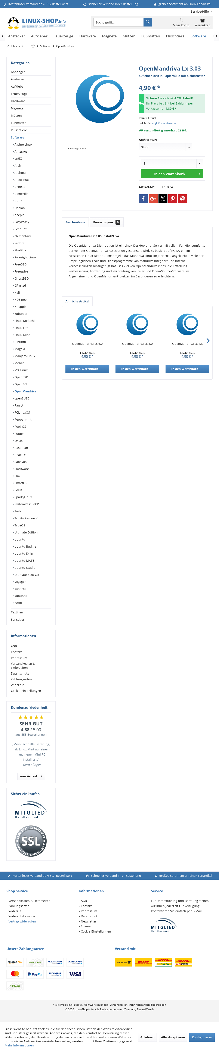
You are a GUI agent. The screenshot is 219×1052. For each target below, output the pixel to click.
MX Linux (21, 370)
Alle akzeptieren (173, 1037)
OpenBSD (21, 377)
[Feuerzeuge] (63, 36)
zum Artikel (31, 775)
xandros (20, 589)
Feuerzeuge (19, 94)
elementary (22, 236)
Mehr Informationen (19, 1045)
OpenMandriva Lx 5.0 (137, 344)
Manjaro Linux (24, 356)
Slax (17, 476)
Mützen (16, 115)
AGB (14, 646)
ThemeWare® (145, 1009)
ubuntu (19, 539)
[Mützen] (129, 36)
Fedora (19, 243)
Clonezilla (21, 194)
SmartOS (20, 483)
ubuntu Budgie (25, 546)
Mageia (19, 349)
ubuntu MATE (24, 560)
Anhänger (18, 72)
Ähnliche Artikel (77, 301)
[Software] (198, 36)
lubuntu (20, 342)
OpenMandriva (25, 391)
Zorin (18, 603)
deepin (19, 215)
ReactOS (20, 455)
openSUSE (21, 398)
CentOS (19, 187)
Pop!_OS (20, 426)
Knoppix (20, 307)
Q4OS (18, 441)
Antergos (20, 151)
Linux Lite (21, 328)
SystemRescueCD (26, 504)
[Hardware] (87, 36)
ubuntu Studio (24, 568)
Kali (17, 292)
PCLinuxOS (22, 412)
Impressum (19, 658)
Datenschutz (20, 673)
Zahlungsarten (21, 679)
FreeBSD (20, 264)
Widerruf (17, 685)
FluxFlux (20, 250)
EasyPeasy (21, 222)
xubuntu (20, 596)
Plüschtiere (19, 130)
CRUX (18, 201)
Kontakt (16, 652)
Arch (17, 166)
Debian (19, 208)
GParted (20, 285)
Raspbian (21, 448)
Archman (21, 173)
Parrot (18, 405)
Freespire (21, 271)
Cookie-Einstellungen (26, 691)
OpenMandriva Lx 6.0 (87, 344)
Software (17, 137)
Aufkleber (18, 86)
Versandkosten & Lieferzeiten (23, 666)
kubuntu (20, 314)
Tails (17, 511)
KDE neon (21, 300)
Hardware (18, 101)
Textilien (17, 612)
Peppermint (22, 419)
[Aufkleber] (39, 36)
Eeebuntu (21, 229)
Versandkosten (118, 1004)
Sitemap (87, 926)
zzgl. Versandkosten (164, 123)
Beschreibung (75, 222)
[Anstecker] (16, 36)
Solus (18, 490)
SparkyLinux (23, 497)
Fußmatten (19, 123)
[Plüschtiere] (175, 36)
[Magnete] (109, 36)
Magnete (17, 108)
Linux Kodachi (24, 321)
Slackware (21, 469)
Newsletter (88, 921)
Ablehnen (147, 1037)
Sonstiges (18, 619)
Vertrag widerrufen (22, 921)
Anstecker (18, 79)
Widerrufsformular (22, 916)
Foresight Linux (25, 257)
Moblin (19, 363)
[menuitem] (200, 11)
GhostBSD (21, 278)
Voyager (20, 582)
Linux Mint (22, 335)
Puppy (19, 434)
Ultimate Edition (26, 532)
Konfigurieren (202, 1037)
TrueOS (19, 525)
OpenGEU (21, 384)
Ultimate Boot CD (26, 575)
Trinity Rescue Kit (27, 518)
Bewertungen (106, 222)
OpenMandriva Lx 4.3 (187, 344)
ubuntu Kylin (23, 553)
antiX (18, 158)
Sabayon (20, 462)
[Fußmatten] (150, 36)
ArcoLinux (21, 180)
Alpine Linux (23, 144)
